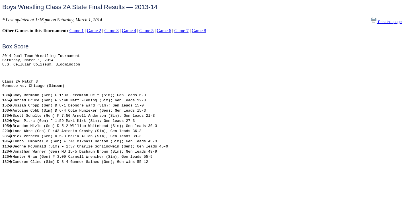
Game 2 (94, 30)
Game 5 (146, 30)
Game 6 (164, 30)
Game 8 (199, 30)
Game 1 (76, 30)
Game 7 (181, 30)
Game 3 (111, 30)
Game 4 (129, 30)
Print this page (386, 22)
